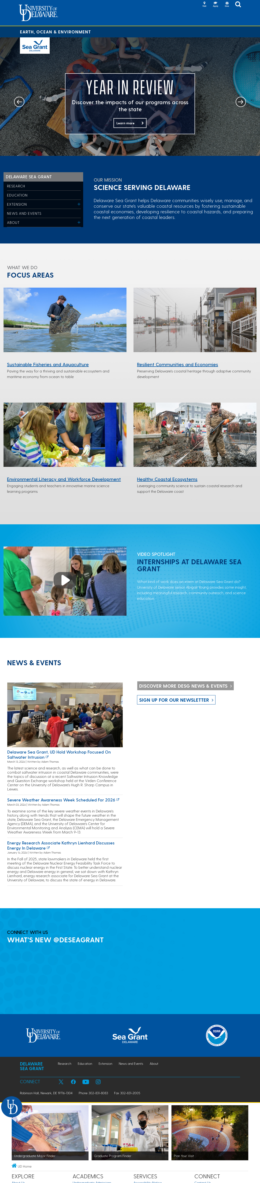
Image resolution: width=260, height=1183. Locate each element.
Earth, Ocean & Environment (55, 31)
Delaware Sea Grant (29, 176)
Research (16, 186)
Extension (17, 204)
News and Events (24, 213)
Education (17, 195)
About (13, 222)
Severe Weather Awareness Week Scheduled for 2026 (61, 799)
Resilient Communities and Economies (177, 364)
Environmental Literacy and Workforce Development (64, 479)
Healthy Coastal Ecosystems (167, 479)
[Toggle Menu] (79, 204)
